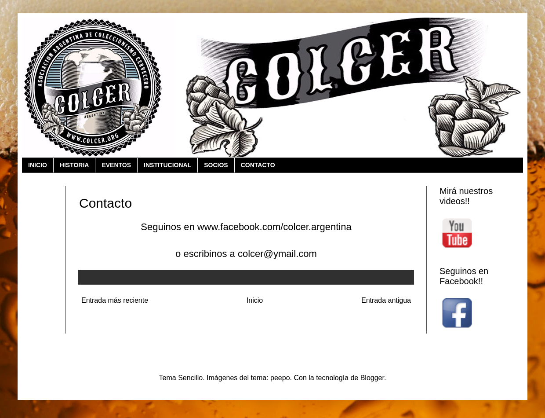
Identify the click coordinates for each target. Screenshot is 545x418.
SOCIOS (216, 165)
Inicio (255, 300)
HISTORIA (74, 165)
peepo (280, 377)
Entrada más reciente (114, 300)
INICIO (37, 165)
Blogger (372, 377)
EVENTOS (116, 165)
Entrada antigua (386, 300)
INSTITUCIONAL (167, 165)
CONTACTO (258, 165)
